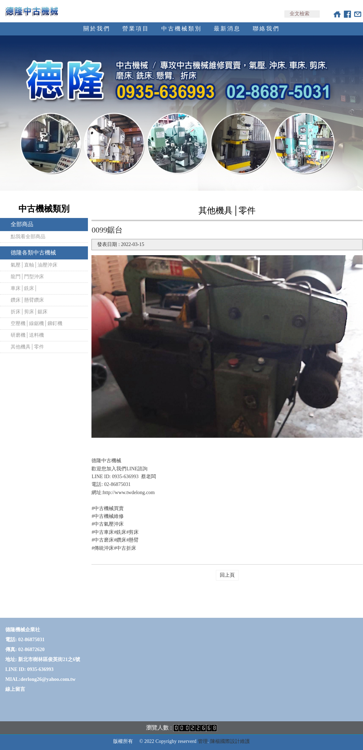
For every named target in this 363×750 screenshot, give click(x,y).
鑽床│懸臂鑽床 (27, 300)
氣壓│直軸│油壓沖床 (34, 265)
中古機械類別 (181, 29)
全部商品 (22, 224)
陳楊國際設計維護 (230, 741)
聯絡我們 (266, 29)
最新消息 (227, 29)
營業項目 (135, 29)
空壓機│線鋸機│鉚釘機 (36, 323)
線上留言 (15, 689)
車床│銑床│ (24, 288)
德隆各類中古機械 (33, 253)
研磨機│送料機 (27, 335)
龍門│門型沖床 (27, 276)
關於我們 (96, 29)
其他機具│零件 (27, 346)
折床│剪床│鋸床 (29, 311)
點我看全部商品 (28, 236)
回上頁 (227, 575)
